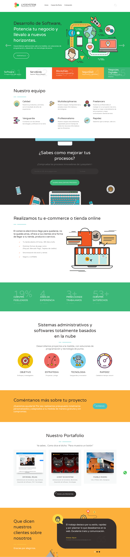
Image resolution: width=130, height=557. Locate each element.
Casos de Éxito (56, 5)
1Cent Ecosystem (65, 477)
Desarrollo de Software (24, 482)
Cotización (68, 5)
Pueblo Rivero (100, 477)
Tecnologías (39, 482)
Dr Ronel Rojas (29, 477)
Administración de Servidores (25, 480)
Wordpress (106, 480)
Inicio (46, 5)
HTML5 (96, 480)
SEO (101, 480)
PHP (33, 482)
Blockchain (74, 480)
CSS (92, 480)
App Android (39, 480)
